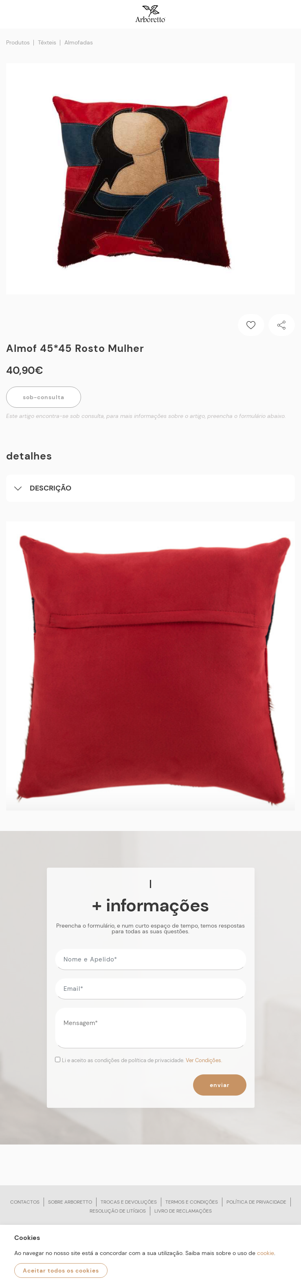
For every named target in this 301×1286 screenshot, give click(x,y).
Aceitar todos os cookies (61, 1270)
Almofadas (78, 42)
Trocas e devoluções (129, 1202)
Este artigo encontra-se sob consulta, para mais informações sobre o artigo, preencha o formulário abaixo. (146, 416)
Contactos (25, 1202)
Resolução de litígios (118, 1211)
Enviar (220, 1085)
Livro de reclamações (183, 1211)
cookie (265, 1253)
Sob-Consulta (43, 397)
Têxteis (47, 42)
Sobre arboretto (70, 1202)
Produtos (18, 42)
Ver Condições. (204, 1060)
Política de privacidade (256, 1202)
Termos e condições (191, 1202)
